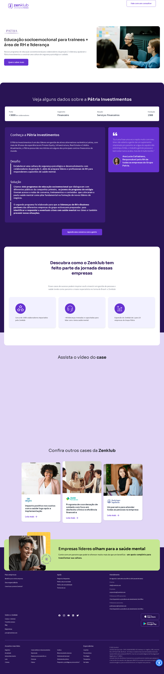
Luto (6, 659)
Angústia (7, 650)
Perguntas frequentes (63, 579)
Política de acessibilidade (64, 585)
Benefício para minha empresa (14, 579)
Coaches (85, 650)
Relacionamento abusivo (64, 653)
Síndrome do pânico (63, 659)
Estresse (33, 659)
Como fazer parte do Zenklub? (14, 586)
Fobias (33, 662)
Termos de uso (61, 588)
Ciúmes (7, 662)
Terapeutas (86, 659)
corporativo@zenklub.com (117, 592)
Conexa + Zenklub (10, 619)
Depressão (34, 653)
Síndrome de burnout (63, 656)
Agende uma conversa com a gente (82, 232)
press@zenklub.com (11, 633)
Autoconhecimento (10, 656)
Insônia (59, 650)
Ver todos (86, 662)
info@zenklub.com (115, 585)
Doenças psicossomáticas (38, 656)
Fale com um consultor (141, 3)
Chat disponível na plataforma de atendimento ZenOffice (126, 599)
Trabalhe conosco (10, 622)
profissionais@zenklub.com (118, 606)
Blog (6, 625)
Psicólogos (86, 656)
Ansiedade (8, 653)
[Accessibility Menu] (159, 662)
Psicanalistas (87, 653)
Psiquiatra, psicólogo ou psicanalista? (68, 662)
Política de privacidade (64, 582)
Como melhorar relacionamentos (40, 650)
